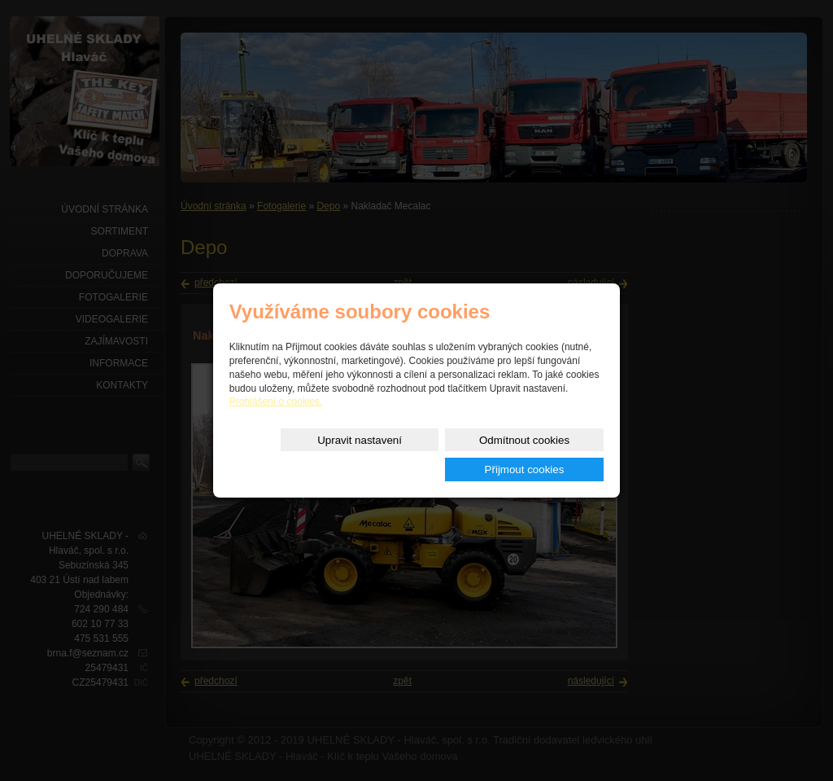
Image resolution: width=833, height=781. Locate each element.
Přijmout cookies (545, 455)
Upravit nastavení (297, 455)
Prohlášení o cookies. (276, 417)
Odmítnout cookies (421, 455)
